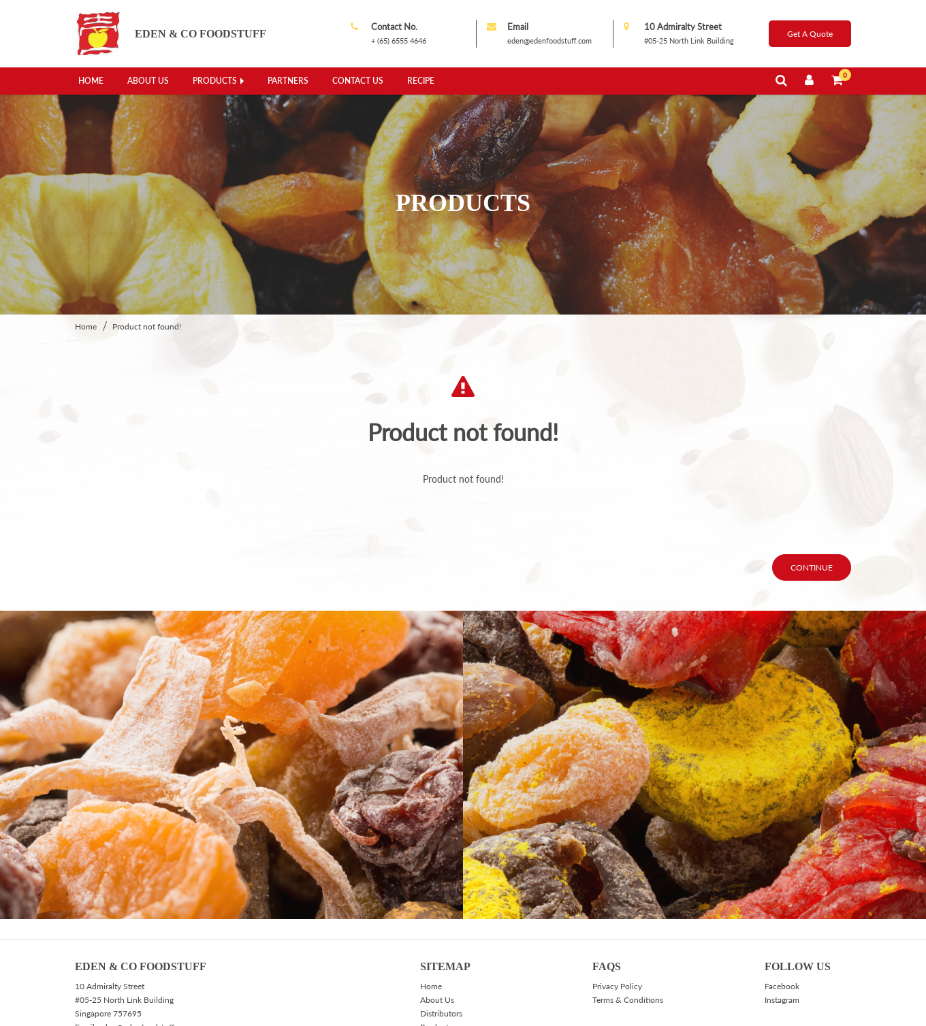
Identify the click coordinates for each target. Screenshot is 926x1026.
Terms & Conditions (627, 914)
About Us (148, 81)
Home (90, 81)
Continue (812, 482)
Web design (750, 1010)
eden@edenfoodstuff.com (549, 40)
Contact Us (357, 81)
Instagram (782, 914)
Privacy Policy (617, 900)
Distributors (441, 928)
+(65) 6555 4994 (121, 968)
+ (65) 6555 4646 (398, 40)
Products (215, 81)
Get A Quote (810, 34)
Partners (288, 81)
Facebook (782, 900)
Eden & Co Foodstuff (200, 33)
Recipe (420, 81)
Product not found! (146, 241)
